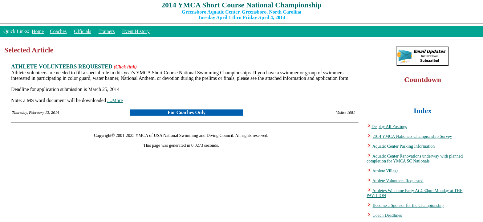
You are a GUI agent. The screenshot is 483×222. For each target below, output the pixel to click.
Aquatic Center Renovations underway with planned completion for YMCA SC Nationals (415, 158)
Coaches (58, 31)
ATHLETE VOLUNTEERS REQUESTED (61, 67)
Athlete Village (385, 171)
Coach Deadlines (387, 215)
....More (115, 100)
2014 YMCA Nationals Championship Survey (412, 136)
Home (38, 31)
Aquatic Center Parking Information (403, 146)
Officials (82, 31)
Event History (135, 31)
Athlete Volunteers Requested (398, 181)
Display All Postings (389, 126)
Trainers (107, 31)
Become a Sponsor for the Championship (408, 205)
